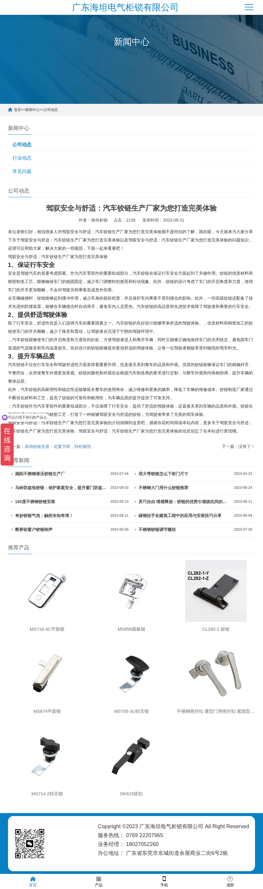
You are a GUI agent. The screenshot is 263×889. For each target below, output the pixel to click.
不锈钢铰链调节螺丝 (157, 529)
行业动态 (21, 157)
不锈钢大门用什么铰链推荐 (163, 487)
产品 (99, 881)
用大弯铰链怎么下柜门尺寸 (163, 473)
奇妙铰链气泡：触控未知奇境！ (44, 515)
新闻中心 (32, 110)
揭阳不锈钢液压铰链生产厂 (40, 473)
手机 (164, 881)
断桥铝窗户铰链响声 (33, 529)
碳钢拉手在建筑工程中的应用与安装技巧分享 (179, 515)
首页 (17, 110)
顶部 (230, 881)
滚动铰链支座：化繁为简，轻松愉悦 (58, 446)
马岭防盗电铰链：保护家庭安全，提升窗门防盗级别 (61, 487)
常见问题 (21, 171)
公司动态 (51, 110)
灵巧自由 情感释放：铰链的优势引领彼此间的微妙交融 (184, 501)
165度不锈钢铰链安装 (35, 501)
